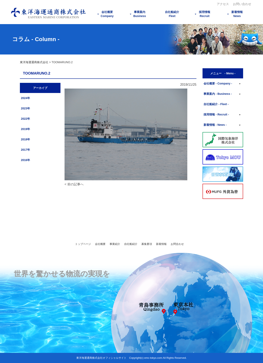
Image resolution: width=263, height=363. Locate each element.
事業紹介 (115, 244)
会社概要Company (107, 14)
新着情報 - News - (215, 124)
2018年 (25, 139)
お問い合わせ (242, 4)
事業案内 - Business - (218, 93)
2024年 (25, 98)
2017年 (25, 149)
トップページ (83, 244)
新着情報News (237, 14)
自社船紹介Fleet (172, 14)
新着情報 (161, 244)
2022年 (25, 118)
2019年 (25, 129)
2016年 (25, 160)
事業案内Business (139, 14)
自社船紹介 (130, 244)
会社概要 (100, 244)
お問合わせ (177, 244)
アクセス (223, 4)
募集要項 (146, 244)
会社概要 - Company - (218, 83)
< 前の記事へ (74, 184)
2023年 (25, 108)
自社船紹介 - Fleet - (216, 104)
